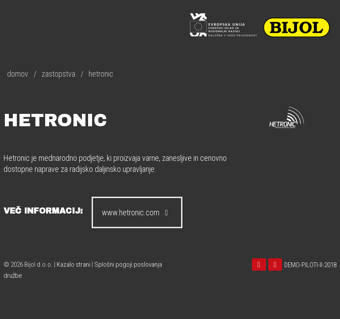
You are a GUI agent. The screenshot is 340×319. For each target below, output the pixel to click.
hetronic (101, 73)
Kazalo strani (73, 264)
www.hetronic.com (137, 212)
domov (17, 73)
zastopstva (58, 73)
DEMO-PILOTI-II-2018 (310, 265)
